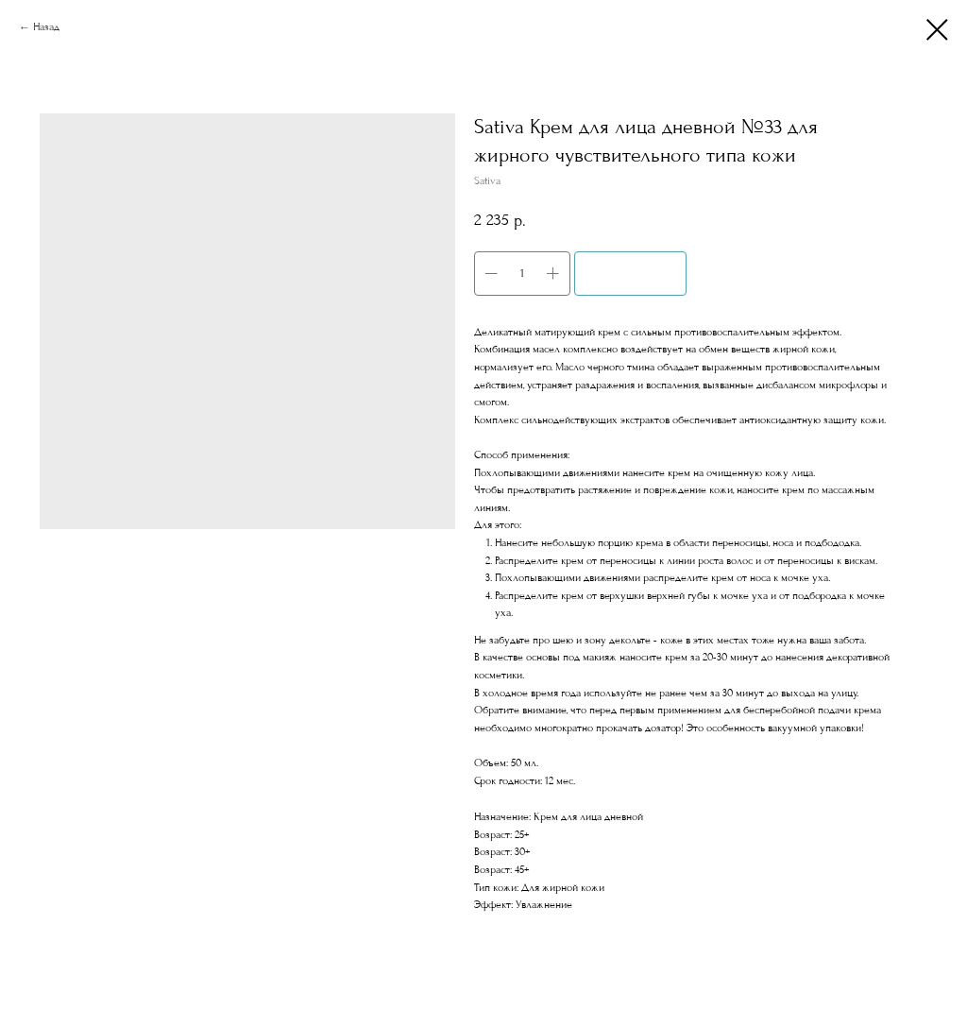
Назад (46, 27)
